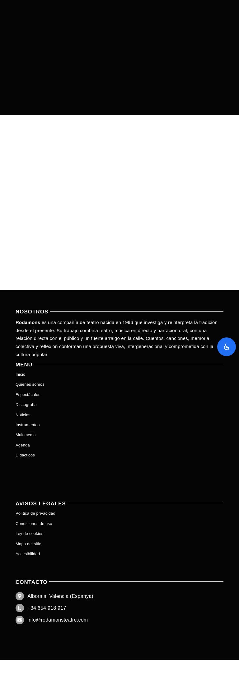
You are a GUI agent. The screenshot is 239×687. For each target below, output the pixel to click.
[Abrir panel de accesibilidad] (226, 346)
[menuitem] (119, 465)
